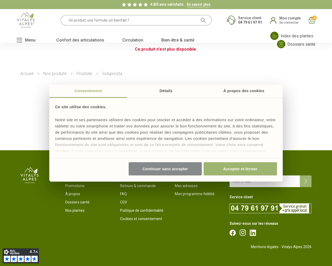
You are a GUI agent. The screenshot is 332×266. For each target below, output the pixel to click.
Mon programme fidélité (195, 194)
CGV (123, 202)
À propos (72, 194)
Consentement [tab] (88, 90)
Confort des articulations (80, 40)
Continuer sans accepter (165, 169)
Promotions (75, 186)
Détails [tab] (166, 90)
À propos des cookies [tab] (243, 90)
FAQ (123, 194)
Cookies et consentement (141, 219)
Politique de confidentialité (141, 210)
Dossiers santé (77, 202)
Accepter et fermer (240, 169)
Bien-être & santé (177, 40)
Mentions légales (265, 247)
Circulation (132, 40)
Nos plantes (75, 210)
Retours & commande (138, 186)
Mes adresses (186, 186)
